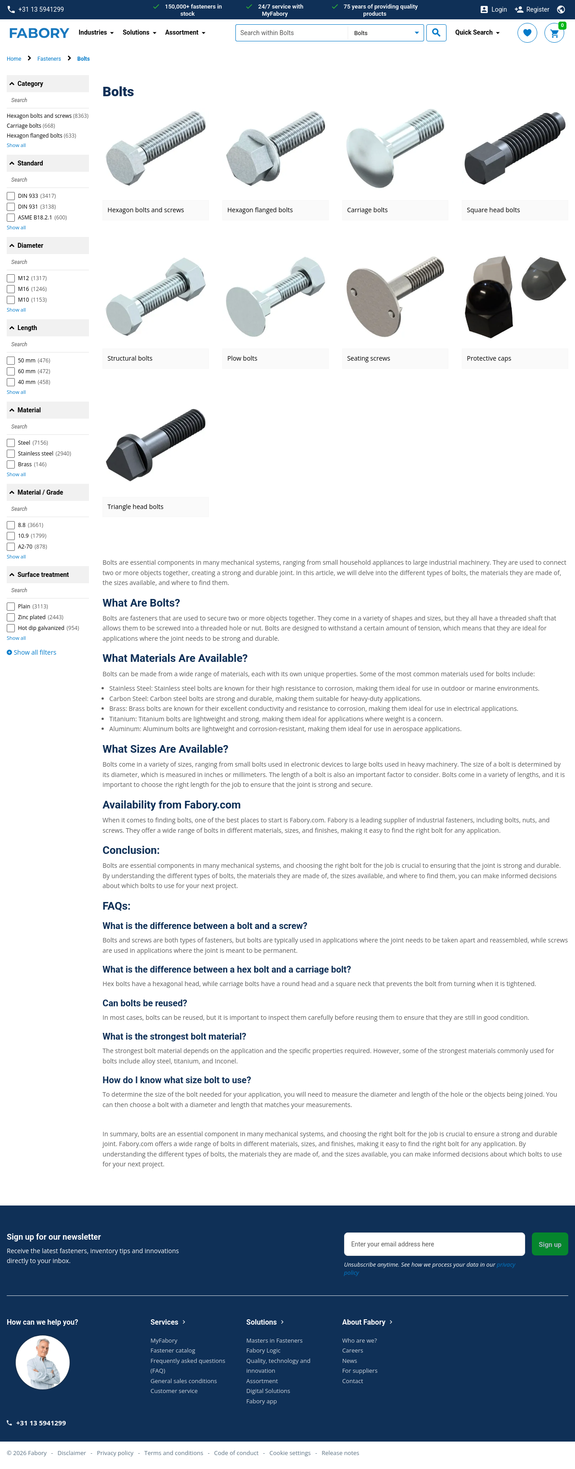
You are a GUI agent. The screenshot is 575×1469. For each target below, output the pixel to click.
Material (29, 410)
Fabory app (261, 1401)
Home (14, 59)
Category (30, 83)
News (349, 1361)
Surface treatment (43, 574)
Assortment (262, 1381)
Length (27, 327)
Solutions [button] (136, 32)
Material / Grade (40, 492)
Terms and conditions (173, 1453)
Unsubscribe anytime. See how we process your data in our (429, 1268)
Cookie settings (290, 1453)
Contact (352, 1381)
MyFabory (163, 1340)
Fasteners (49, 59)
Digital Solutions (268, 1391)
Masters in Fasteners (274, 1340)
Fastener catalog (172, 1350)
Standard (30, 163)
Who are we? (359, 1340)
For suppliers (360, 1370)
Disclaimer (72, 1453)
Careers (352, 1350)
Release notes (340, 1453)
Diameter (30, 245)
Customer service (174, 1391)
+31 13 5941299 (36, 9)
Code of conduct (236, 1453)
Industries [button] (93, 32)
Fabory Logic (263, 1350)
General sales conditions (183, 1381)
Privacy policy (115, 1453)
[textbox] (291, 32)
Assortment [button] (182, 32)
